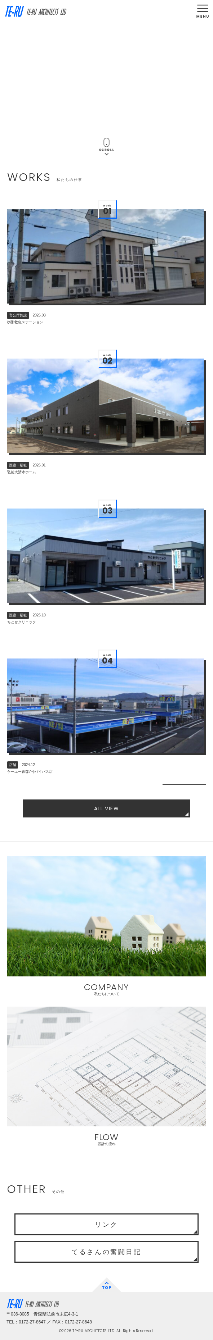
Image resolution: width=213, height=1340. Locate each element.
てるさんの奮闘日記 (106, 1251)
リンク (106, 1224)
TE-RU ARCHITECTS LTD (35, 11)
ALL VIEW (106, 808)
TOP (106, 1284)
